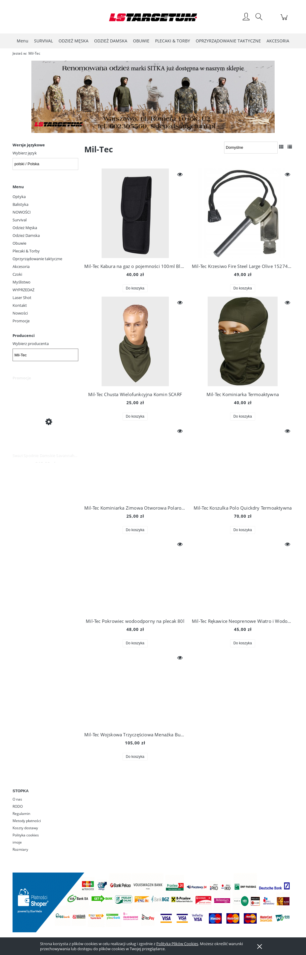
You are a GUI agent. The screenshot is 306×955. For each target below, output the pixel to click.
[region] (153, 96)
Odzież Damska (26, 235)
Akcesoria (21, 266)
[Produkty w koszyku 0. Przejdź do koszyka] (284, 20)
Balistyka (20, 204)
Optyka (19, 196)
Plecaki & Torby (26, 251)
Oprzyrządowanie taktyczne (37, 258)
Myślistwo (21, 282)
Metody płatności (27, 820)
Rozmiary (20, 849)
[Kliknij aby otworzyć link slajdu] (146, 96)
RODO (18, 806)
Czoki (17, 274)
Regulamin (21, 813)
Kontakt (20, 305)
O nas (17, 799)
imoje (17, 842)
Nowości (20, 313)
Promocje (21, 321)
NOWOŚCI (22, 212)
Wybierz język (25, 153)
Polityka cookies (26, 835)
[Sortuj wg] (251, 148)
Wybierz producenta (31, 343)
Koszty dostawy (25, 827)
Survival (20, 220)
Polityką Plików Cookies (177, 943)
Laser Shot (22, 297)
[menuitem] (22, 40)
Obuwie (19, 243)
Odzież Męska (25, 227)
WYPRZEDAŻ (23, 289)
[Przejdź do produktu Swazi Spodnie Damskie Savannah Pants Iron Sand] (45, 421)
